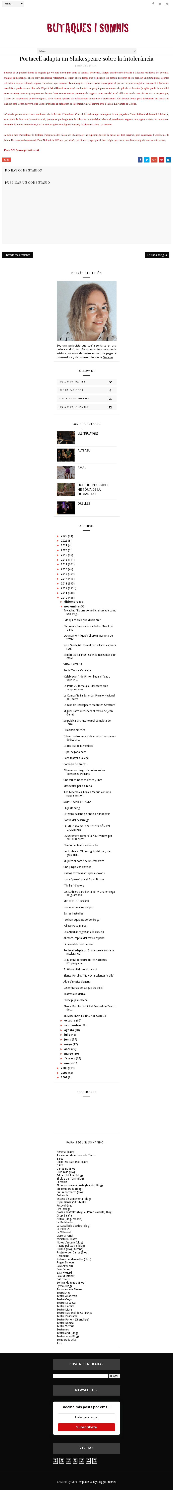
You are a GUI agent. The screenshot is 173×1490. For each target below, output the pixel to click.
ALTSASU (84, 451)
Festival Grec (64, 1205)
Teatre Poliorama (67, 1316)
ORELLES (84, 503)
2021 (64, 545)
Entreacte (62, 1195)
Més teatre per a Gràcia (77, 786)
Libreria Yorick (65, 1235)
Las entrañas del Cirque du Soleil (83, 987)
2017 (64, 564)
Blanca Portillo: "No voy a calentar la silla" (88, 975)
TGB (59, 1342)
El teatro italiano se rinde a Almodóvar (86, 813)
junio (68, 1039)
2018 (64, 559)
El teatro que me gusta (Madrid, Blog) (80, 1185)
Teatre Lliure (64, 1309)
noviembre (72, 606)
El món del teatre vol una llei (80, 845)
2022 (64, 540)
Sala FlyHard (64, 1272)
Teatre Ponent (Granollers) (73, 1319)
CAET (60, 1165)
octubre (70, 1020)
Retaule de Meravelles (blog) (74, 1259)
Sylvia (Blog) (64, 1286)
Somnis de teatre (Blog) (71, 1282)
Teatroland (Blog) (67, 1332)
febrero (70, 1058)
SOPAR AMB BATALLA (77, 801)
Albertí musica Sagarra (77, 981)
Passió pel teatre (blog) (71, 1245)
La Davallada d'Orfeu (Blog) (73, 1225)
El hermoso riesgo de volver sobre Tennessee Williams (84, 772)
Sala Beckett (64, 1269)
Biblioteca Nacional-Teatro (72, 1161)
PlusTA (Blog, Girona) (70, 1249)
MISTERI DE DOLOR (76, 901)
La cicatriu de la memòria (78, 745)
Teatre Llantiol (65, 1306)
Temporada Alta (66, 1339)
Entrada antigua (157, 255)
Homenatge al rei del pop (78, 907)
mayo (68, 1044)
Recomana (63, 1255)
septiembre (73, 1025)
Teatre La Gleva (66, 1302)
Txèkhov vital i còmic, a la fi (80, 969)
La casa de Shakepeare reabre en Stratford (89, 704)
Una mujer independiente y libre (82, 780)
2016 (64, 569)
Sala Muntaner (65, 1276)
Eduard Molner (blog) (70, 1175)
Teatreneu (63, 1329)
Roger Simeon (65, 1262)
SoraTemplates (80, 1481)
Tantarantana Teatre (69, 1289)
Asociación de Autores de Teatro (76, 1155)
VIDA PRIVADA (72, 664)
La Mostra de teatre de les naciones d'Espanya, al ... (85, 961)
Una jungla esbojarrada (77, 867)
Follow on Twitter (87, 382)
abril (67, 1049)
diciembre (71, 601)
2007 (64, 1077)
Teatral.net (63, 1292)
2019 (64, 555)
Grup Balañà (64, 1215)
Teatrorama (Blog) (68, 1336)
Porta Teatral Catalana (77, 670)
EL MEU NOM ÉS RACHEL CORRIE (84, 1015)
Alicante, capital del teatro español (84, 938)
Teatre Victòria (65, 1326)
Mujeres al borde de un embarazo (83, 861)
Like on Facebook (87, 390)
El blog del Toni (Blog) (70, 1178)
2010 (64, 597)
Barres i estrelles (73, 913)
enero (68, 1063)
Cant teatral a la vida (76, 758)
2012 (64, 588)
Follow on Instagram (87, 407)
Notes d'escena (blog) (70, 1242)
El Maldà (62, 1182)
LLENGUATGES (88, 433)
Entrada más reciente (17, 255)
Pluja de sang (71, 807)
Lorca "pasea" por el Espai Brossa (83, 879)
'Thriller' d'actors (73, 885)
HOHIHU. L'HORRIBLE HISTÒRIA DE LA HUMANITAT (93, 489)
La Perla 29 (63, 1228)
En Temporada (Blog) (70, 1188)
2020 (64, 550)
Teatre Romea (65, 1323)
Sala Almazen (65, 1265)
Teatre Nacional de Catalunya (74, 1312)
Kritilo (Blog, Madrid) (69, 1219)
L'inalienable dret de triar (78, 944)
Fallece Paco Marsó (75, 925)
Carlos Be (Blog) (66, 1168)
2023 (64, 536)
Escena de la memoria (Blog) (74, 1198)
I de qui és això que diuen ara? (82, 620)
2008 (64, 1072)
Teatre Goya (64, 1299)
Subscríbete (86, 1427)
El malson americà (74, 730)
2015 (64, 574)
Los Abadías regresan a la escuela (83, 931)
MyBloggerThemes (104, 1481)
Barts (60, 1158)
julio (67, 1034)
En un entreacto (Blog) (70, 1192)
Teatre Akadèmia (67, 1296)
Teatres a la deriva (74, 994)
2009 (64, 1068)
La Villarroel (64, 1232)
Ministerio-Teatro (67, 1239)
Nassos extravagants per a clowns (84, 873)
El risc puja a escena (75, 1000)
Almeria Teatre (65, 1151)
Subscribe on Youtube (87, 398)
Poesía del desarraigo (76, 820)
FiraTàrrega (63, 1209)
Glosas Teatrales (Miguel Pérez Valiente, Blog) (85, 1212)
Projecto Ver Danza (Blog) (72, 1252)
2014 (64, 578)
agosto (69, 1030)
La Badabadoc (65, 1222)
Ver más (108, 357)
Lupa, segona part (74, 752)
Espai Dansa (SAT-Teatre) (72, 1202)
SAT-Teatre (63, 1279)
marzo (69, 1053)
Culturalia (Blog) (66, 1172)
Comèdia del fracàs (74, 764)
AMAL (82, 468)
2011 (64, 592)
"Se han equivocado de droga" (82, 919)
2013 (64, 583)
